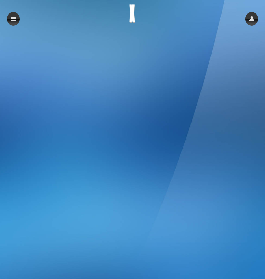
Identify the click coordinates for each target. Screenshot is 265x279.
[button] (251, 19)
